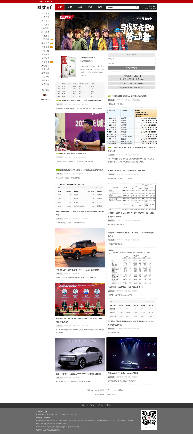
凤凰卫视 (57, 415)
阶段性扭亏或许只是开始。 (116, 224)
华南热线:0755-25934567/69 (131, 88)
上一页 (97, 390)
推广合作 (100, 405)
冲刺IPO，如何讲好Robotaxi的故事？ (120, 295)
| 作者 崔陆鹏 (76, 104)
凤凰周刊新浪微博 (42, 415)
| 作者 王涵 (127, 100)
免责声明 (47, 418)
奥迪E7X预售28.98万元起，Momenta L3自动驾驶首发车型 (78, 374)
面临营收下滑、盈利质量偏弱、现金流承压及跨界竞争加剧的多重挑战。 (79, 108)
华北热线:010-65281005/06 (132, 83)
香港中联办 (65, 415)
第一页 (90, 390)
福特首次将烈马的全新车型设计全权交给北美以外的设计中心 (76, 278)
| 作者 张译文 (127, 240)
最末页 (120, 390)
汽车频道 (60, 157)
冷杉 (80, 7)
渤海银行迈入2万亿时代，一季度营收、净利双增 (126, 170)
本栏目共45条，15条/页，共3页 (105, 394)
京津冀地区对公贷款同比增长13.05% (120, 178)
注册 (154, 6)
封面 (70, 7)
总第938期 (86, 61)
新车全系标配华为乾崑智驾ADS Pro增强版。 (122, 381)
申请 (44, 411)
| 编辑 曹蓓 (84, 104)
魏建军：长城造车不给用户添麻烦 (73, 153)
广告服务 (93, 405)
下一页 (114, 390)
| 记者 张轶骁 (76, 326)
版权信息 (39, 418)
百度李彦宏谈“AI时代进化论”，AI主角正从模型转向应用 (81, 170)
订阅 (100, 7)
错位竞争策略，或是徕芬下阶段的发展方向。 (71, 223)
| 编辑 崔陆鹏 (135, 100)
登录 (150, 6)
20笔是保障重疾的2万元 (115, 244)
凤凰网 (51, 415)
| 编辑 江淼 (84, 326)
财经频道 (60, 104)
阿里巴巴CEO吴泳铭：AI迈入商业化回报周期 (129, 96)
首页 (60, 7)
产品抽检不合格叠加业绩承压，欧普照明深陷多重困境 (80, 100)
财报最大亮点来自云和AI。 (116, 104)
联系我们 (108, 405)
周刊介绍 (85, 405)
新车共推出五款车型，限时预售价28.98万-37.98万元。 (74, 382)
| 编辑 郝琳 (82, 157)
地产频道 (111, 240)
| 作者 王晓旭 (127, 155)
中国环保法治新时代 (87, 58)
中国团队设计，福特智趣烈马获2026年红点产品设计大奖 (77, 270)
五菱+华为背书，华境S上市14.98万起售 (123, 373)
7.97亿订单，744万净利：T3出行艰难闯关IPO (125, 287)
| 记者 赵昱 (75, 157)
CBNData (73, 415)
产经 (90, 7)
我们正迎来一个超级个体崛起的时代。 (68, 178)
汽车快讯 (111, 291)
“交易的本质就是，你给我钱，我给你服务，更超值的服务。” (75, 161)
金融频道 (111, 155)
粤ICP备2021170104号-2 (72, 427)
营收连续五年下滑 (114, 333)
